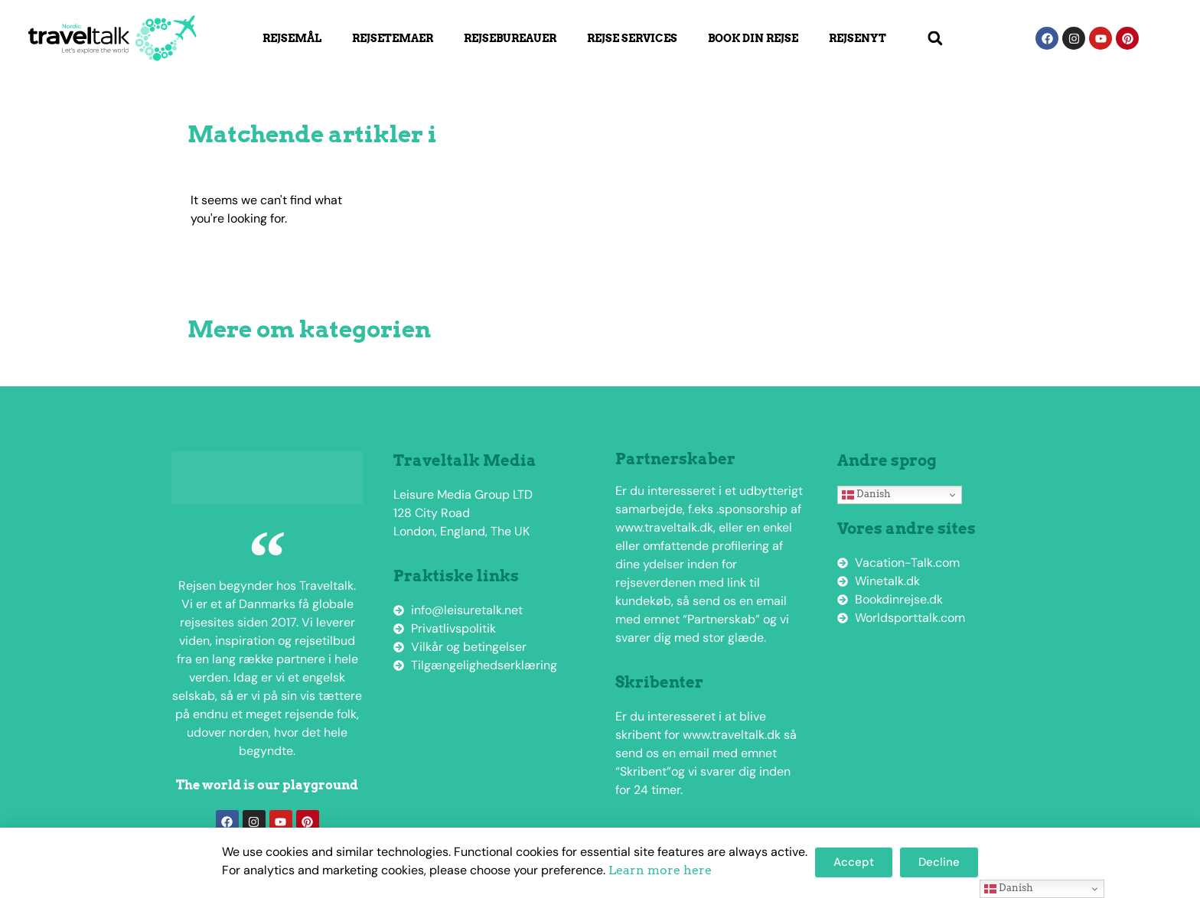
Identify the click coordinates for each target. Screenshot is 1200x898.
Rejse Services (632, 38)
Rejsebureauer (510, 38)
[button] (934, 38)
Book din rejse (753, 38)
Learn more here (660, 870)
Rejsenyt (857, 38)
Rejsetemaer (392, 38)
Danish (866, 494)
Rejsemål (291, 38)
